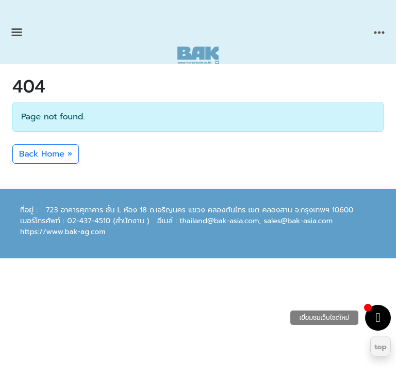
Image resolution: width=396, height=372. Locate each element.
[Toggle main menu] (16, 32)
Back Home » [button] (45, 154)
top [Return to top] (380, 347)
